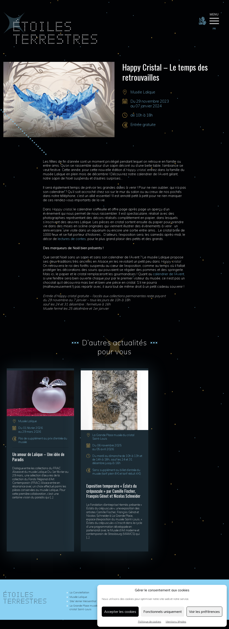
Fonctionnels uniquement (162, 612)
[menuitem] (214, 28)
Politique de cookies (149, 621)
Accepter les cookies (120, 612)
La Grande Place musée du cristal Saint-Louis (86, 607)
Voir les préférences (204, 612)
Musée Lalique (142, 92)
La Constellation (79, 592)
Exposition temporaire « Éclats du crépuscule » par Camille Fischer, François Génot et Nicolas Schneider (113, 491)
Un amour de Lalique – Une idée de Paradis (38, 457)
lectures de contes (72, 239)
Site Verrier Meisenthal (83, 601)
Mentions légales (176, 621)
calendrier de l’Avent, (169, 274)
